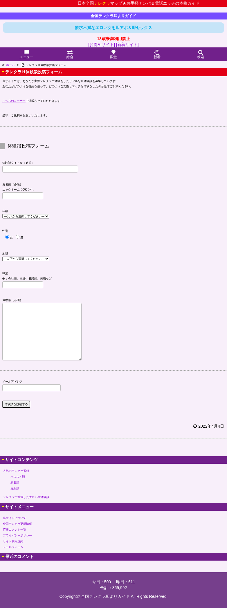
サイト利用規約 (13, 541)
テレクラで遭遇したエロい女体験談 (26, 497)
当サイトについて (14, 518)
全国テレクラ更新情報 (17, 523)
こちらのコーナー (14, 100)
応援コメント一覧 (14, 529)
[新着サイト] (127, 44)
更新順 (14, 488)
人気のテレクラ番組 (16, 470)
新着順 (14, 482)
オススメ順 (17, 476)
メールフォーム (13, 547)
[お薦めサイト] (101, 44)
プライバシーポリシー (17, 535)
